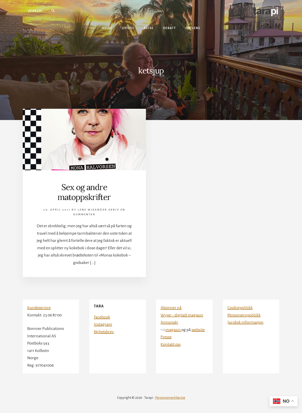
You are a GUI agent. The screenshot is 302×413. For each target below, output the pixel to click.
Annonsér (169, 322)
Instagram (103, 324)
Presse (166, 337)
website (198, 329)
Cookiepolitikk (240, 307)
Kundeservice (39, 307)
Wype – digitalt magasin (182, 315)
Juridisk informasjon (245, 322)
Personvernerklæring (170, 397)
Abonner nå (171, 307)
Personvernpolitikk (244, 315)
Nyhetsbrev (104, 331)
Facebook (102, 317)
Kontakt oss (171, 344)
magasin (173, 329)
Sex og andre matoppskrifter (84, 192)
